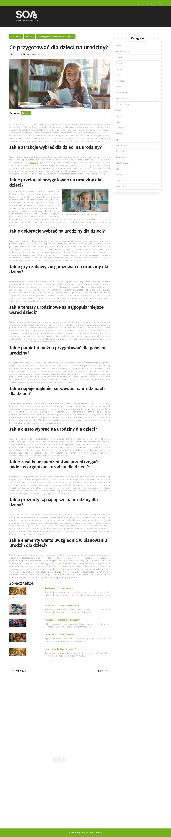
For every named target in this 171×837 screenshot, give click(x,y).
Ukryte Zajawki (123, 163)
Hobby (119, 69)
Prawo (119, 116)
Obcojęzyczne (122, 104)
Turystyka (120, 157)
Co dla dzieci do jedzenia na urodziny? (60, 588)
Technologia (122, 145)
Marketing (121, 81)
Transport (120, 151)
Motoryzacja (122, 93)
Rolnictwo (120, 128)
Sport (118, 139)
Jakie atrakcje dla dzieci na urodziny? (60, 649)
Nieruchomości (123, 98)
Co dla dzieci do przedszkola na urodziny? (62, 620)
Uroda (119, 169)
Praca (119, 110)
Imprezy (29, 37)
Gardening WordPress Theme (85, 832)
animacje (34, 163)
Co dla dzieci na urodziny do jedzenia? (60, 634)
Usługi (119, 175)
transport (59, 572)
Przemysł (120, 122)
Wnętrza (120, 181)
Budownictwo (122, 52)
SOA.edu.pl (16, 37)
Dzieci (119, 57)
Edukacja (120, 63)
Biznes (119, 46)
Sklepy (119, 134)
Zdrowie (120, 186)
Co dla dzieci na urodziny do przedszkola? (62, 605)
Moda (118, 87)
